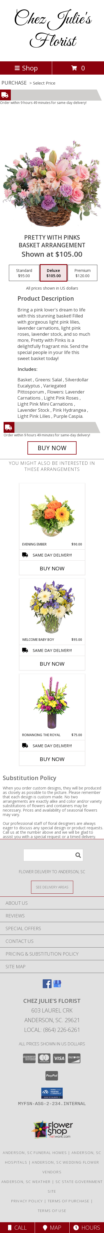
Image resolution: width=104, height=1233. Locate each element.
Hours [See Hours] (86, 1227)
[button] (52, 1093)
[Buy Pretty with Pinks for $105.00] (52, 448)
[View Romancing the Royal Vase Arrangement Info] (52, 703)
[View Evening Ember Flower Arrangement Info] (52, 513)
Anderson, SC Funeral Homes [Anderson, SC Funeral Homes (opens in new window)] (35, 1152)
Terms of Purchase (69, 1200)
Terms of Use (52, 1210)
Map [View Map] (52, 1227)
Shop (26, 67)
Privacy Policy (27, 1200)
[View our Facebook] (47, 986)
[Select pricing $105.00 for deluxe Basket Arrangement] (53, 273)
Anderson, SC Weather (26, 1181)
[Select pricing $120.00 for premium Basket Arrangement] (82, 273)
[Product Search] (53, 855)
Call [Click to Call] (17, 1227)
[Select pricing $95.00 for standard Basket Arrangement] (24, 273)
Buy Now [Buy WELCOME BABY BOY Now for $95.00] (52, 663)
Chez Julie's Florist (52, 30)
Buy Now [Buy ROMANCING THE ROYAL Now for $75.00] (52, 759)
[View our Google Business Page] (57, 986)
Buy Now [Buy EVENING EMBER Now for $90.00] (52, 568)
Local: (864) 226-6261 (52, 1029)
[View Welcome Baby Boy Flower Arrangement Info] (52, 608)
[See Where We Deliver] (52, 887)
